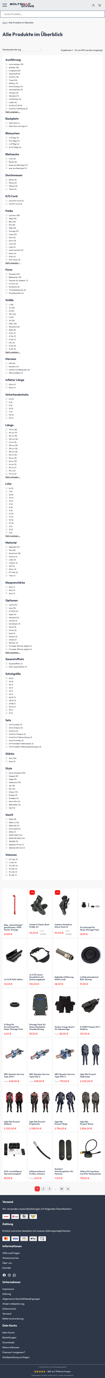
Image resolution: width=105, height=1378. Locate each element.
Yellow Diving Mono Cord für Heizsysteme (90, 1172)
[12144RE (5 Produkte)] (6, 841)
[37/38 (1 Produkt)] (6, 704)
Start (4, 22)
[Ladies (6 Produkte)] (6, 102)
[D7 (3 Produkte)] (6, 523)
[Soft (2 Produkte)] (6, 566)
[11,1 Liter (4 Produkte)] (6, 865)
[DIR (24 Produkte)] (6, 363)
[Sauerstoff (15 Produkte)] (6, 74)
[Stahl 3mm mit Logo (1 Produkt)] (6, 126)
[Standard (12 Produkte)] (6, 327)
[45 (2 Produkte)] (6, 678)
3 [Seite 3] (49, 1188)
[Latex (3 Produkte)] (6, 560)
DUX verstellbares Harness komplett (13, 1172)
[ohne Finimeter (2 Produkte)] (6, 740)
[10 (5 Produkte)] (6, 409)
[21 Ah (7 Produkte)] (6, 333)
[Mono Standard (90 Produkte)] (6, 773)
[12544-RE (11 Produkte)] (6, 825)
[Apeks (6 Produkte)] (6, 614)
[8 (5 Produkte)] (6, 402)
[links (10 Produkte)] (6, 608)
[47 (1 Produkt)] (6, 713)
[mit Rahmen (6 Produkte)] (6, 99)
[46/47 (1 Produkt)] (6, 697)
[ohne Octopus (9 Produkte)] (6, 86)
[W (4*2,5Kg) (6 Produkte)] (6, 147)
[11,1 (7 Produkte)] (6, 498)
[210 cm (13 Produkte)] (6, 445)
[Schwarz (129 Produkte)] (6, 215)
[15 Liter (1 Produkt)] (6, 875)
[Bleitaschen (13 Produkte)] (6, 277)
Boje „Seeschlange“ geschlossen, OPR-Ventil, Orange (13, 927)
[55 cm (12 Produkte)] (6, 458)
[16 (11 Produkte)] (6, 488)
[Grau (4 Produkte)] (6, 256)
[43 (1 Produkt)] (6, 694)
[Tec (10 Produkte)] (6, 786)
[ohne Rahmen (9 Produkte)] (6, 90)
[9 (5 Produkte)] (6, 405)
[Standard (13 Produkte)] (6, 274)
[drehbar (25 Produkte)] (6, 67)
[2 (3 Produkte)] (6, 526)
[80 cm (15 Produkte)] (6, 436)
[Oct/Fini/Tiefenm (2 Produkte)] (6, 734)
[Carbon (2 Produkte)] (6, 563)
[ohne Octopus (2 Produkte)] (6, 728)
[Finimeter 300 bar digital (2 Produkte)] (6, 649)
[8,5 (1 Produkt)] (6, 418)
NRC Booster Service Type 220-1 (14, 1075)
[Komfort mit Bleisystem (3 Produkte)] (6, 370)
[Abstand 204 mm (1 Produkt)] (6, 848)
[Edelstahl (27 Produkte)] (6, 547)
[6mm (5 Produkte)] (6, 761)
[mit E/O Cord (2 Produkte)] (6, 204)
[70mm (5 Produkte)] (6, 189)
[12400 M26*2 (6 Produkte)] (6, 835)
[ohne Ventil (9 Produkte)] (6, 829)
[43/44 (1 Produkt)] (6, 700)
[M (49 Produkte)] (6, 311)
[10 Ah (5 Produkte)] (6, 346)
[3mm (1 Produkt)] (6, 593)
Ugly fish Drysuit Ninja (61, 1123)
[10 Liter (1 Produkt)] (6, 872)
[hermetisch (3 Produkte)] (6, 624)
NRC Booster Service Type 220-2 (39, 1075)
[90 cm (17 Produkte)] (6, 433)
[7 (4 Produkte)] (6, 412)
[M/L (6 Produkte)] (6, 343)
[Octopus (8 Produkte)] (6, 93)
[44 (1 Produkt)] (6, 691)
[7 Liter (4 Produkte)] (6, 862)
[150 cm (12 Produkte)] (6, 452)
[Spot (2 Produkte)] (6, 808)
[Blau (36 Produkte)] (6, 222)
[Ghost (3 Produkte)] (6, 627)
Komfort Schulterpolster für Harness (64, 1171)
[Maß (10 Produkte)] (6, 330)
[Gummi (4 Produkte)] (6, 556)
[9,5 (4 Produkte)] (6, 415)
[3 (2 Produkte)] (6, 532)
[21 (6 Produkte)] (6, 504)
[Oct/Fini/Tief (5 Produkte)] (6, 105)
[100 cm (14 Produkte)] (6, 439)
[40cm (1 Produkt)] (6, 384)
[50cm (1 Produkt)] (6, 387)
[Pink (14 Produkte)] (6, 237)
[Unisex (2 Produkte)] (6, 640)
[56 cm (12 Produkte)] (6, 455)
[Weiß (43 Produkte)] (6, 218)
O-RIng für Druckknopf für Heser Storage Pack (13, 1027)
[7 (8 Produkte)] (6, 491)
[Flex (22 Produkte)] (6, 550)
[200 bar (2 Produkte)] (6, 643)
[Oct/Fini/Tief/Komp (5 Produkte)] (6, 109)
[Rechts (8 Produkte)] (6, 162)
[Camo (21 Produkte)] (6, 234)
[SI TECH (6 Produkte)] (6, 611)
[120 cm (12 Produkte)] (6, 449)
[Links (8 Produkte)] (6, 159)
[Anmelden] (93, 5)
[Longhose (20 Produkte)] (6, 71)
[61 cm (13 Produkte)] (6, 442)
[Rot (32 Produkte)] (6, 225)
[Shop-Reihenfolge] (22, 49)
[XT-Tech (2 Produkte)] (6, 572)
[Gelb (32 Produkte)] (6, 228)
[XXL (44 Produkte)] (6, 314)
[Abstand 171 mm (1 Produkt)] (6, 845)
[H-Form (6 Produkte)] (6, 284)
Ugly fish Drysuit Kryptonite (37, 1123)
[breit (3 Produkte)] (6, 633)
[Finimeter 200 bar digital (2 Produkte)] (6, 646)
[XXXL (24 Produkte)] (6, 323)
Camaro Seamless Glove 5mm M (63, 925)
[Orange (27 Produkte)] (6, 231)
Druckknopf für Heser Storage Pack (89, 928)
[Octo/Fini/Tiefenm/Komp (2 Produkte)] (6, 737)
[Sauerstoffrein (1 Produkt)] (6, 663)
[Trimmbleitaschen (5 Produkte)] (6, 290)
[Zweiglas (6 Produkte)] (6, 798)
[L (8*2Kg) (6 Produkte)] (6, 144)
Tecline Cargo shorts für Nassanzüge (64, 1028)
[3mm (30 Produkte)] (6, 758)
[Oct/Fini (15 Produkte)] (6, 77)
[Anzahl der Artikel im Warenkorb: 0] (99, 5)
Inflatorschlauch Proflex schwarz (37, 1172)
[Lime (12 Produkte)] (6, 244)
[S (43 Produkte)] (6, 317)
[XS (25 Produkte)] (6, 320)
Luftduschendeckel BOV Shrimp (89, 978)
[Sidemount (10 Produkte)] (6, 782)
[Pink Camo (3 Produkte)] (6, 260)
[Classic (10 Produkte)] (6, 792)
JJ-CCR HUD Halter (13, 979)
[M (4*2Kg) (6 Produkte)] (6, 141)
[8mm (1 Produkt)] (6, 590)
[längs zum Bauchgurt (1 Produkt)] (6, 165)
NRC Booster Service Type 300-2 (65, 1075)
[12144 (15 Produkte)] (6, 819)
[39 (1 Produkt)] (6, 710)
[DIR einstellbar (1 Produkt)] (6, 373)
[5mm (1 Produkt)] (6, 587)
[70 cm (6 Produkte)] (6, 474)
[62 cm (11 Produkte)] (6, 464)
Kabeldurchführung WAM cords (64, 978)
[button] (4, 5)
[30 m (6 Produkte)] (6, 471)
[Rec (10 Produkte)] (6, 789)
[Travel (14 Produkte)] (6, 80)
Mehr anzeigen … (12, 112)
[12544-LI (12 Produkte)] (6, 822)
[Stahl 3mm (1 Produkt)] (6, 123)
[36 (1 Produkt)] (6, 685)
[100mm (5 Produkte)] (6, 186)
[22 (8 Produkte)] (6, 495)
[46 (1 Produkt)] (6, 688)
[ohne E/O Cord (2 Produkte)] (6, 201)
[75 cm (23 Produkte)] (6, 429)
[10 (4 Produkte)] (6, 520)
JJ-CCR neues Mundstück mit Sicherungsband (37, 977)
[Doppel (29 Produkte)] (6, 776)
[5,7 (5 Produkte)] (6, 513)
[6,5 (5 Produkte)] (6, 399)
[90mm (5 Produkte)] (6, 183)
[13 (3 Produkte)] (6, 529)
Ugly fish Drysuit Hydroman (88, 1075)
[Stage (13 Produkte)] (6, 779)
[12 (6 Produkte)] (6, 501)
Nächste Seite (67, 1188)
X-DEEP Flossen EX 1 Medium (90, 1028)
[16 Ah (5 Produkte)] (6, 349)
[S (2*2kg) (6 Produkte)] (6, 138)
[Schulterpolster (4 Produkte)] (6, 293)
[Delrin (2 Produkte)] (6, 569)
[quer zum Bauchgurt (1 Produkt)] (6, 168)
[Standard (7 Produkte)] (6, 96)
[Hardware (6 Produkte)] (6, 287)
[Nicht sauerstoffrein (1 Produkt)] (6, 667)
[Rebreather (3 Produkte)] (6, 805)
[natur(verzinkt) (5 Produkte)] (6, 250)
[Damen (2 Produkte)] (6, 636)
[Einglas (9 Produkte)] (6, 795)
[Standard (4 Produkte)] (6, 618)
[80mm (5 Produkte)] (6, 180)
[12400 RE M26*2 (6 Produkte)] (6, 838)
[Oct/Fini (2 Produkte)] (6, 731)
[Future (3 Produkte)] (6, 630)
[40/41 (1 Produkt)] (6, 707)
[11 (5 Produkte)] (6, 510)
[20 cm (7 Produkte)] (6, 468)
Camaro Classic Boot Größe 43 (39, 925)
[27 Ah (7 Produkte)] (6, 336)
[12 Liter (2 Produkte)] (6, 869)
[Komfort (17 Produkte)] (6, 366)
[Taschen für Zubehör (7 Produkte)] (6, 280)
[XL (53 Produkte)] (6, 308)
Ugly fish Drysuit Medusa (12, 1123)
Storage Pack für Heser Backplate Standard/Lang (37, 1027)
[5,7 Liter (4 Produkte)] (6, 859)
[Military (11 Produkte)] (6, 83)
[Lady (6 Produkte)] (6, 247)
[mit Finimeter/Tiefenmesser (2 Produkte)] (6, 744)
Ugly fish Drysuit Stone (86, 1123)
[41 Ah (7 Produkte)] (6, 339)
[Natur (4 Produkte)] (6, 253)
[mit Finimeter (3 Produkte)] (6, 725)
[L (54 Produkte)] (6, 304)
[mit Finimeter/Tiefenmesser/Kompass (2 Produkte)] (6, 747)
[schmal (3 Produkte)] (6, 621)
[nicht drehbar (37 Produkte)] (6, 64)
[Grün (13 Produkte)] (6, 241)
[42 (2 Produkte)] (6, 681)
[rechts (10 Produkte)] (6, 605)
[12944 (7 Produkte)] (6, 832)
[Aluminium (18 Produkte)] (6, 553)
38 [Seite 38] (61, 1188)
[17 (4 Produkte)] (6, 517)
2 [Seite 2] (43, 1188)
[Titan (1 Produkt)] (6, 575)
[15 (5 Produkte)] (6, 507)
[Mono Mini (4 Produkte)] (6, 801)
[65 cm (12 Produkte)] (6, 461)
